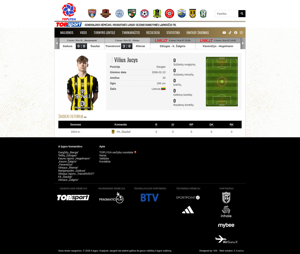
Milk (215, 250)
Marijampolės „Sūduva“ (72, 170)
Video (83, 32)
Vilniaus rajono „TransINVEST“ (76, 173)
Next (242, 43)
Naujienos (66, 32)
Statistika (173, 32)
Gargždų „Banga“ (68, 152)
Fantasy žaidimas (198, 32)
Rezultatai (153, 32)
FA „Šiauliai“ (124, 131)
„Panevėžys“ (65, 164)
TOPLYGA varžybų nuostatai (117, 152)
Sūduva (68, 46)
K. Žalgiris (179, 46)
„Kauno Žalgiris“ (67, 161)
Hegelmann (226, 46)
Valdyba (104, 158)
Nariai (102, 155)
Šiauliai (95, 46)
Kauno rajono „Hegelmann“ (74, 158)
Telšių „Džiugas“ (67, 155)
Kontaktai (104, 161)
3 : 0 (126, 46)
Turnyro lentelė (104, 32)
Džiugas (165, 46)
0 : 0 (81, 46)
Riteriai (140, 46)
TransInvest (112, 46)
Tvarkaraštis (131, 32)
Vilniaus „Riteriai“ (68, 167)
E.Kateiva (239, 250)
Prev (57, 43)
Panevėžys (210, 46)
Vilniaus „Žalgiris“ (68, 179)
